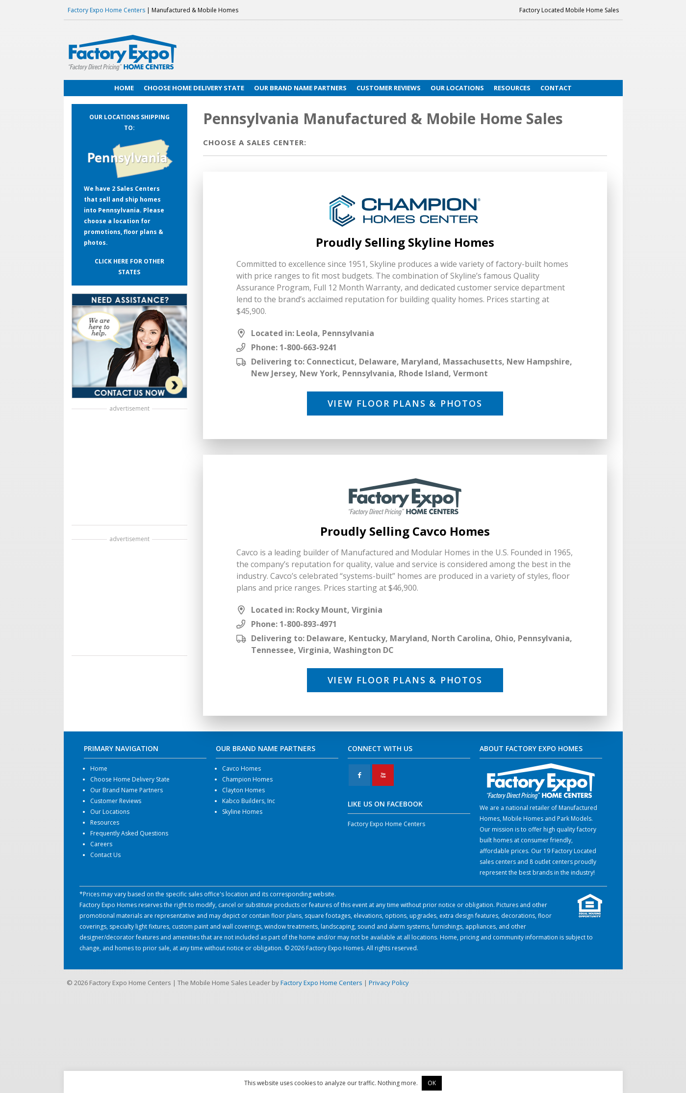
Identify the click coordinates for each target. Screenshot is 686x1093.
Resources (104, 822)
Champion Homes (247, 779)
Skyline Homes (242, 811)
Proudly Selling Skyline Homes (405, 242)
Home (98, 768)
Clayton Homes (243, 790)
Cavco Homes (241, 768)
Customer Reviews (115, 801)
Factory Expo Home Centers (106, 10)
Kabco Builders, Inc (248, 801)
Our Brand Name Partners (126, 790)
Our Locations (109, 811)
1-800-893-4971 (308, 624)
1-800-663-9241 (308, 347)
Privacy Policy (389, 982)
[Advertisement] (129, 468)
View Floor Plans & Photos (405, 403)
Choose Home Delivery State (130, 779)
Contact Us (105, 855)
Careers (101, 844)
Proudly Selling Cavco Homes (405, 531)
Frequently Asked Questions (129, 833)
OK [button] (432, 1083)
